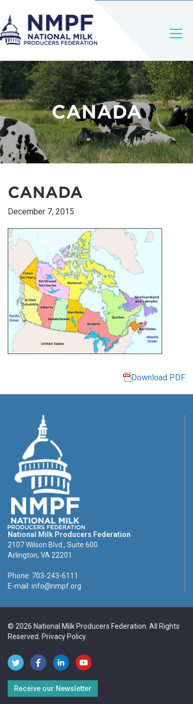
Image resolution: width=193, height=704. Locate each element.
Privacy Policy (63, 636)
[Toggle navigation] (176, 42)
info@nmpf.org (56, 586)
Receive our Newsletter (53, 688)
